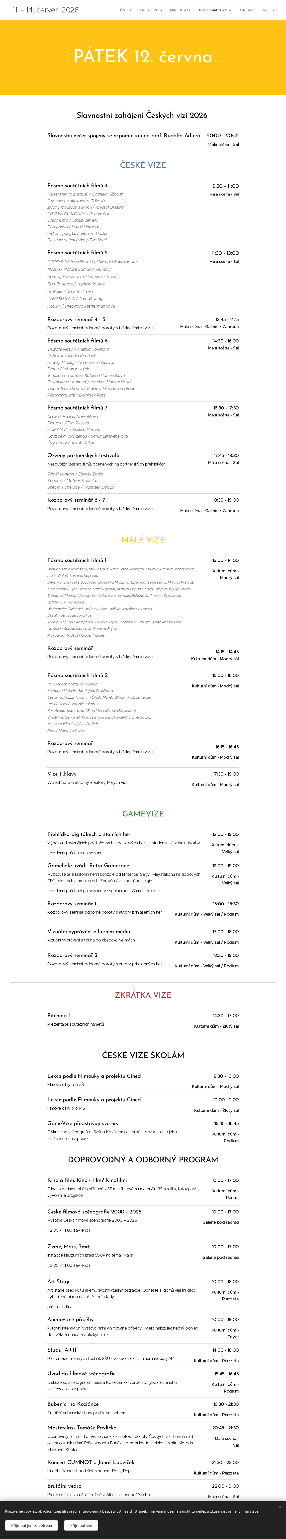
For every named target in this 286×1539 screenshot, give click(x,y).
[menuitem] (130, 10)
